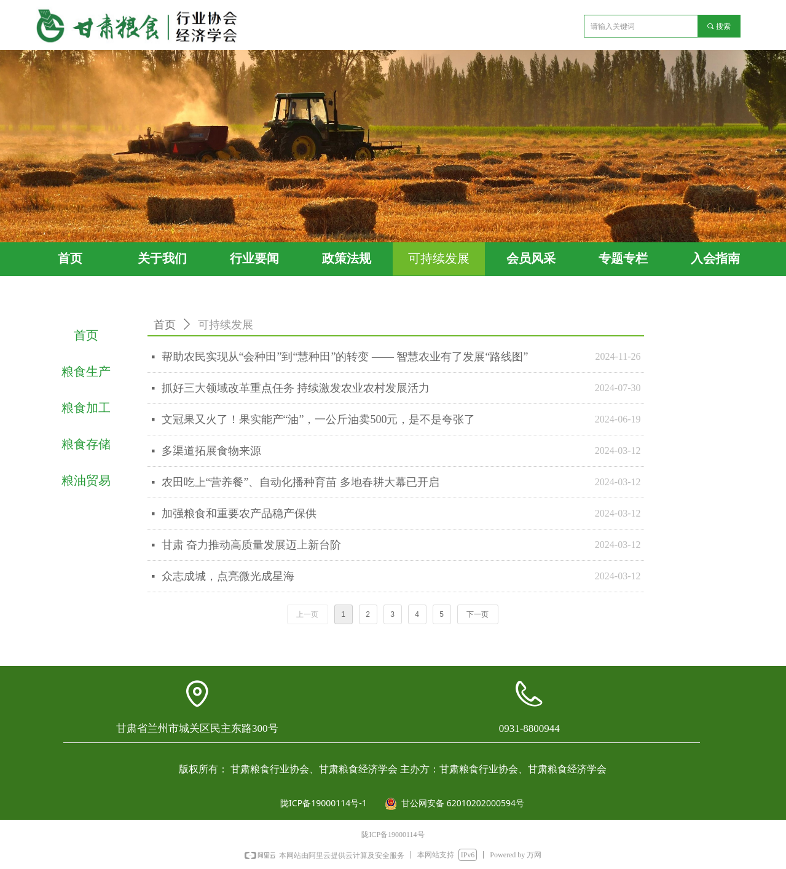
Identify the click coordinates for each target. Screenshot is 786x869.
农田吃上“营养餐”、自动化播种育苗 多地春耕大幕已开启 (300, 482)
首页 (165, 325)
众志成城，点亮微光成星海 (228, 576)
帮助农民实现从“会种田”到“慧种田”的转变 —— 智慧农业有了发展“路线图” (345, 357)
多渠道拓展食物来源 (211, 451)
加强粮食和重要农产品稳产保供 (239, 513)
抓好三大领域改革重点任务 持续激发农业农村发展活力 (296, 388)
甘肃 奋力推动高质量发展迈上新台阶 (252, 545)
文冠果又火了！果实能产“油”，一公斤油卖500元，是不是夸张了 (319, 419)
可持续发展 (225, 325)
